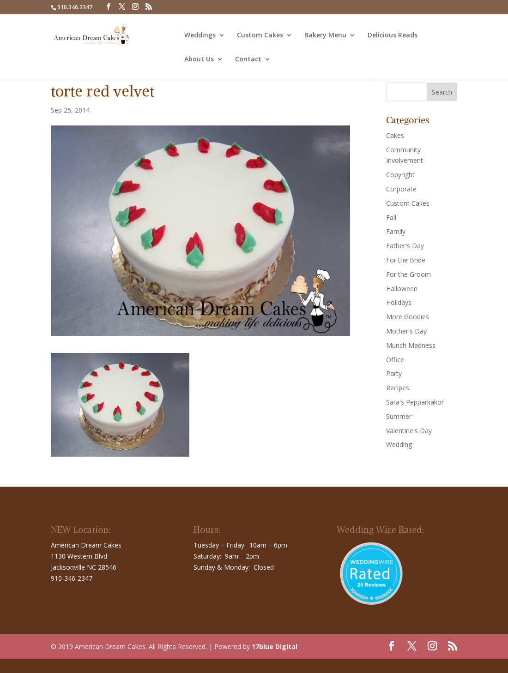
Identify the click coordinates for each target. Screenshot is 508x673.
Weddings (200, 35)
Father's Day (405, 245)
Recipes (397, 387)
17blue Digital (274, 646)
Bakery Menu (325, 35)
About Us (199, 59)
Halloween (401, 288)
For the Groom (408, 274)
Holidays (398, 302)
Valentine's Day (409, 430)
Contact (248, 59)
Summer (398, 416)
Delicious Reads (392, 35)
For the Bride (405, 260)
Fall (391, 217)
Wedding (399, 444)
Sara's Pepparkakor (415, 402)
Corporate (401, 189)
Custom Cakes (260, 35)
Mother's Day (406, 331)
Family (395, 231)
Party (394, 373)
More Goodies (407, 316)
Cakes (395, 135)
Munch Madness (410, 345)
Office (395, 359)
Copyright (400, 174)
